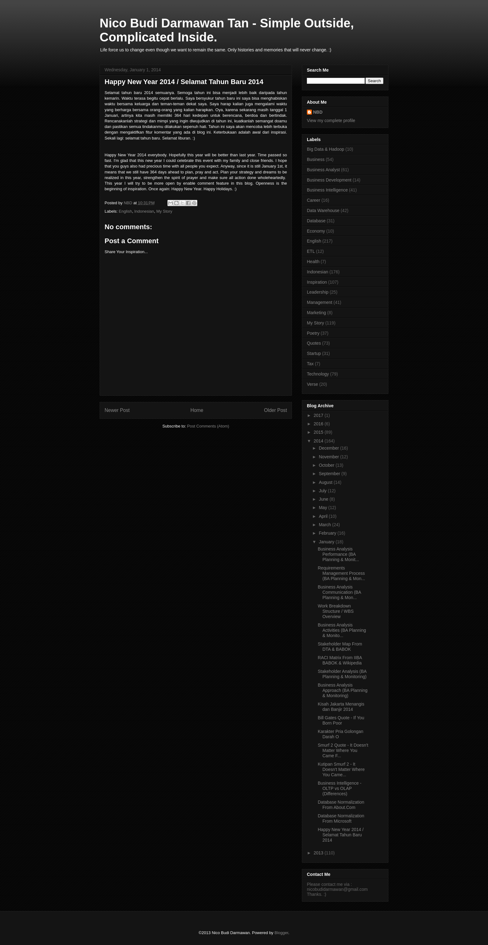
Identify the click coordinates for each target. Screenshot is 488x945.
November (329, 456)
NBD (317, 112)
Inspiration (317, 282)
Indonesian (144, 211)
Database (316, 220)
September (330, 473)
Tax (310, 363)
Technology (318, 373)
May (323, 507)
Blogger (281, 932)
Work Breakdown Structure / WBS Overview (336, 611)
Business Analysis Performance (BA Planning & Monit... (338, 554)
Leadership (317, 292)
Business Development (329, 179)
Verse (312, 384)
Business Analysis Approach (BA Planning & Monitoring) (343, 690)
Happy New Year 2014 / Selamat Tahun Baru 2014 (341, 835)
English (125, 211)
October (327, 465)
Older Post (275, 410)
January (327, 541)
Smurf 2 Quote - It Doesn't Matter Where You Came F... (343, 750)
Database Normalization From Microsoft (341, 818)
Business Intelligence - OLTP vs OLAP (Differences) (339, 788)
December (329, 448)
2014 (319, 440)
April (324, 516)
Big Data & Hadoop (325, 149)
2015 (319, 432)
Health (313, 261)
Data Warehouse (323, 210)
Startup (314, 353)
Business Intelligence (327, 189)
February (328, 533)
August (326, 482)
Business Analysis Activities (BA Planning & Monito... (342, 630)
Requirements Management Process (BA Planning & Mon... (341, 573)
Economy (316, 231)
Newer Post (117, 410)
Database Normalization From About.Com (341, 805)
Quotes (314, 343)
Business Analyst (323, 169)
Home (197, 410)
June (324, 499)
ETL (311, 251)
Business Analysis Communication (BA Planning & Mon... (339, 592)
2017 (319, 415)
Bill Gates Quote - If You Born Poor (341, 720)
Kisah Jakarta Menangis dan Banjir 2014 (341, 707)
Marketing (316, 312)
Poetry (313, 333)
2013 (319, 852)
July (323, 490)
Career (313, 200)
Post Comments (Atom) (208, 426)
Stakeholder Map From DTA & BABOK (340, 646)
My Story (164, 211)
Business (316, 159)
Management (319, 302)
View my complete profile (331, 120)
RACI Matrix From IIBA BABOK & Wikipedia (340, 660)
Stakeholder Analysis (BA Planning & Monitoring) (342, 674)
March (325, 524)
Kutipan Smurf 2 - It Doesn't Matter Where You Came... (341, 769)
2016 (319, 423)
